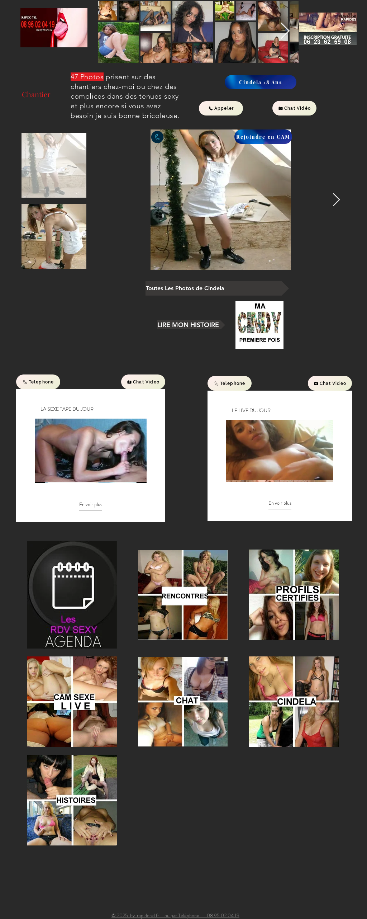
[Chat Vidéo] (294, 108)
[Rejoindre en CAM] (263, 136)
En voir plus (90, 504)
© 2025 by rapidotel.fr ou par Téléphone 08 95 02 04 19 (175, 915)
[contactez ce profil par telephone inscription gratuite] (157, 136)
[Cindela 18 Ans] (260, 82)
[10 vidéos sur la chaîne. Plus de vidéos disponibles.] (90, 450)
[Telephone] (38, 381)
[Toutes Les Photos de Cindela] (217, 288)
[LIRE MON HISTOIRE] (191, 324)
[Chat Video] (143, 381)
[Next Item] (285, 31)
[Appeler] (221, 108)
